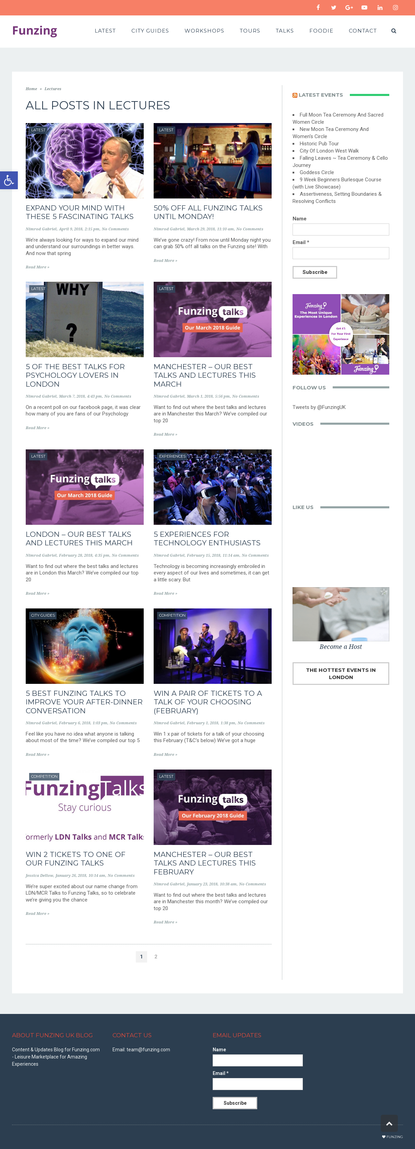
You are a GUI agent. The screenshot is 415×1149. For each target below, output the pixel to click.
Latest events (321, 95)
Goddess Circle (317, 172)
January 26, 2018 (71, 875)
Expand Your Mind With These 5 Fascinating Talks (80, 212)
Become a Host (341, 646)
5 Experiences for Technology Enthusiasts (207, 538)
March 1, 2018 (200, 396)
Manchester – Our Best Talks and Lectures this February (205, 863)
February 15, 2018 (203, 555)
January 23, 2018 (202, 884)
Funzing (395, 1137)
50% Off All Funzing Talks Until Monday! (208, 212)
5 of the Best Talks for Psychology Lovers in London (75, 375)
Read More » (37, 267)
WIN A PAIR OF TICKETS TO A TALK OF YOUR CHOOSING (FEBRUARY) (208, 702)
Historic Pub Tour (319, 144)
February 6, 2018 (74, 723)
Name (300, 219)
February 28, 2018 (75, 555)
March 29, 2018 (201, 229)
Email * (301, 242)
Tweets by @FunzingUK (319, 407)
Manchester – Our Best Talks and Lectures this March (205, 375)
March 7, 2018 (72, 396)
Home (31, 89)
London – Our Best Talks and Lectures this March (79, 538)
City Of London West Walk (329, 151)
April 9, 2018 (70, 229)
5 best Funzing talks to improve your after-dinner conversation (84, 702)
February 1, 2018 (202, 723)
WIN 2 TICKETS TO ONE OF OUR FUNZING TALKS (76, 858)
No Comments (115, 229)
